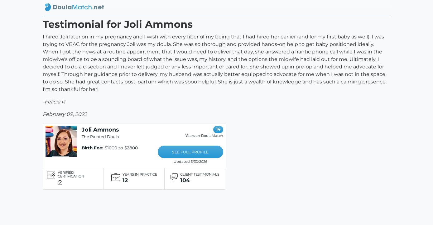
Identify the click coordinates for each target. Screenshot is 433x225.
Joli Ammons (100, 129)
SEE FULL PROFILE (190, 152)
